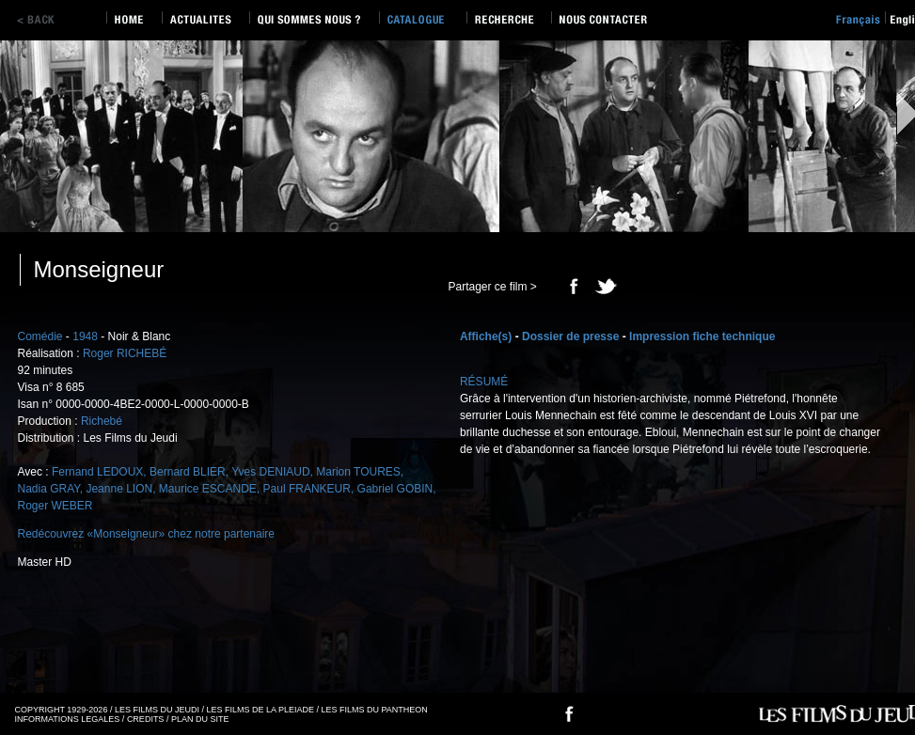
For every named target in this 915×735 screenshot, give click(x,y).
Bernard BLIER (188, 471)
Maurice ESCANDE (208, 488)
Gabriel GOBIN (395, 488)
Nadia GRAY (49, 488)
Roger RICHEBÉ (124, 353)
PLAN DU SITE (200, 719)
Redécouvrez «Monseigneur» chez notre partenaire (147, 533)
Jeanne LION (119, 488)
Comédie (40, 336)
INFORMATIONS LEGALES (67, 719)
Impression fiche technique (702, 336)
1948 (85, 336)
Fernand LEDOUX (97, 471)
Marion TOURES (358, 471)
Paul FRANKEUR (307, 488)
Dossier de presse (570, 336)
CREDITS (146, 719)
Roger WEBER (55, 505)
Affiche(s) (486, 336)
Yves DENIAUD (270, 471)
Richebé (101, 421)
